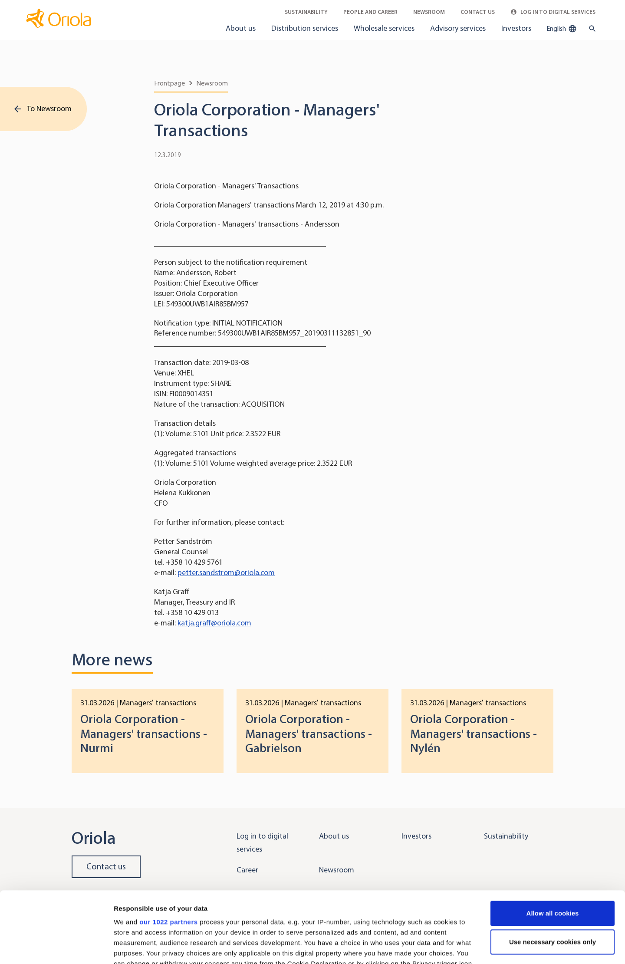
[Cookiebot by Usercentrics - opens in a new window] (56, 947)
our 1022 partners (168, 851)
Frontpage (169, 83)
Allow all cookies (552, 842)
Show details (134, 947)
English (561, 28)
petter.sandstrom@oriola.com (226, 572)
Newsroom (429, 12)
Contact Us (478, 12)
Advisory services (458, 28)
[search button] (590, 28)
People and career (370, 12)
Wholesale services (384, 28)
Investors (516, 28)
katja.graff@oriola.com (214, 623)
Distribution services (304, 28)
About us (241, 28)
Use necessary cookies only (552, 871)
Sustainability (306, 12)
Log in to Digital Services (552, 12)
